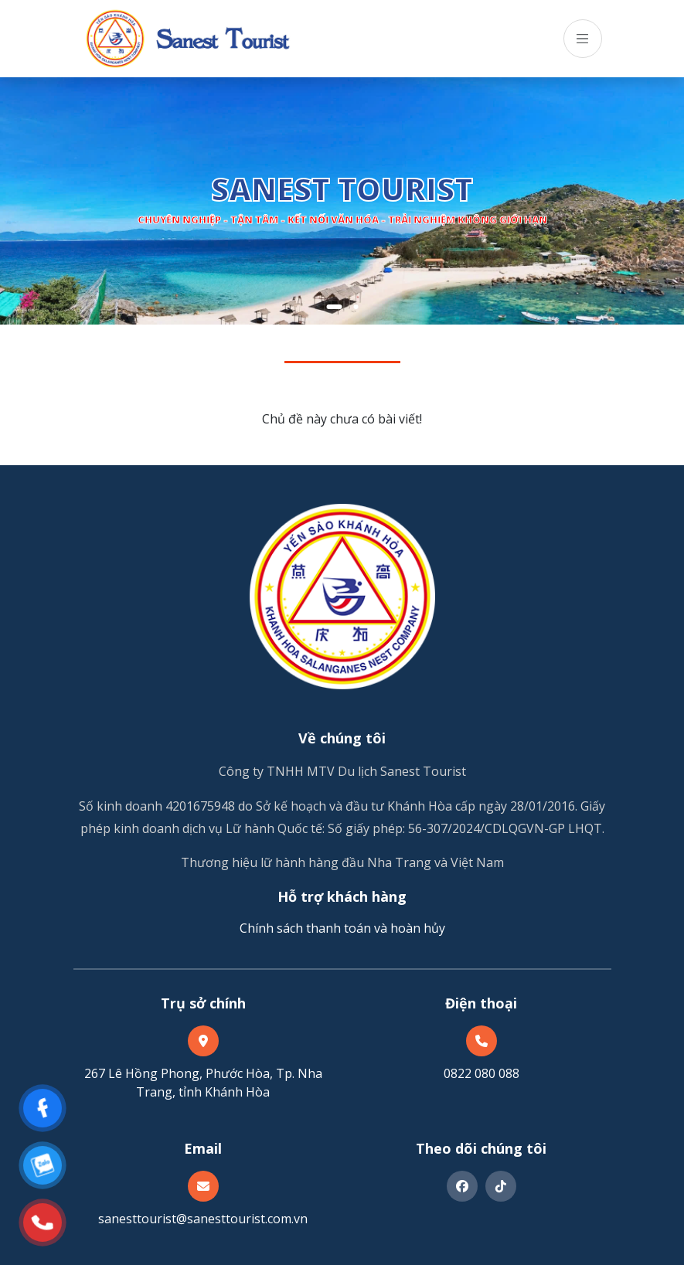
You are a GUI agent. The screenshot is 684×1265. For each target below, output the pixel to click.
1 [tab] (334, 306)
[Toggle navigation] (582, 38)
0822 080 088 (481, 1073)
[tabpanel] (342, 201)
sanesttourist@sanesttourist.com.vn (203, 1218)
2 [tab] (355, 306)
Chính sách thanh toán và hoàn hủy (342, 928)
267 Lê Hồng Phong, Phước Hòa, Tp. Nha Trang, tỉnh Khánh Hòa (203, 1082)
